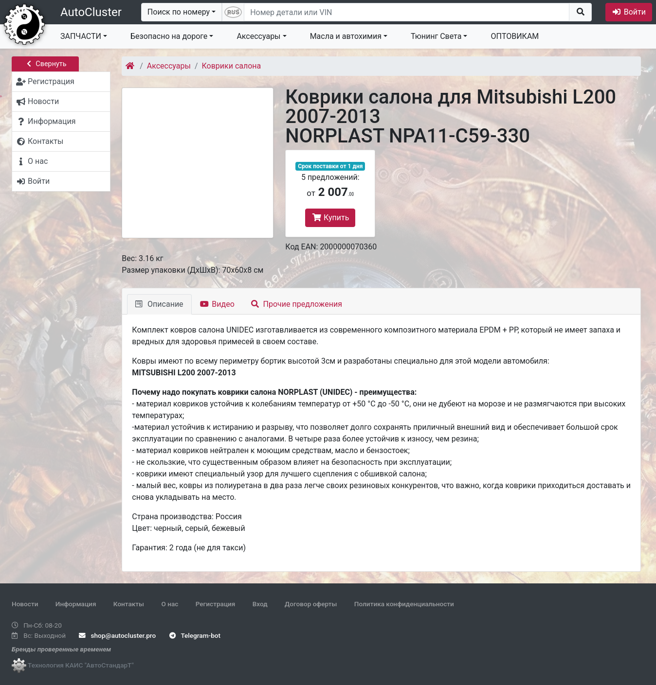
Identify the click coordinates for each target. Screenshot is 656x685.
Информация (75, 604)
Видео (217, 304)
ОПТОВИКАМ (515, 36)
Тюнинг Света (436, 36)
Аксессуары (258, 36)
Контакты (128, 604)
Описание (159, 304)
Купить (330, 217)
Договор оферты (311, 604)
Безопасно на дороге (168, 36)
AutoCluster (91, 12)
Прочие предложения (296, 304)
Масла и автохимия (346, 36)
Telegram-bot (194, 635)
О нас (169, 604)
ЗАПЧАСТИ (80, 36)
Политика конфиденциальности (404, 604)
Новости (25, 604)
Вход (260, 604)
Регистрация (216, 604)
